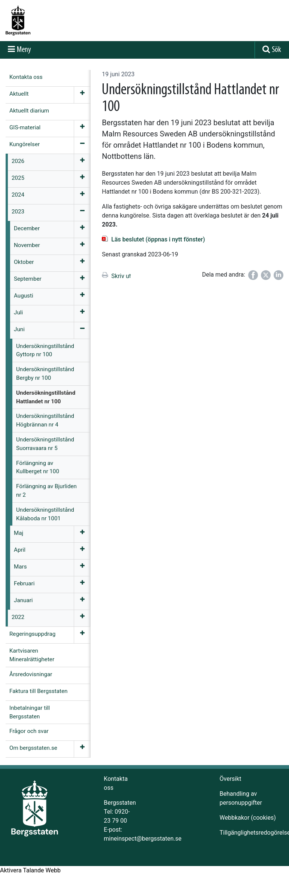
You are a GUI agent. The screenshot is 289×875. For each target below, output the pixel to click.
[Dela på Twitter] (266, 275)
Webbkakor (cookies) (248, 817)
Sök (276, 50)
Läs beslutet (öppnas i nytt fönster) (158, 239)
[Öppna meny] (82, 95)
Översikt (230, 778)
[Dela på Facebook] (253, 275)
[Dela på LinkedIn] (278, 275)
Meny (24, 50)
